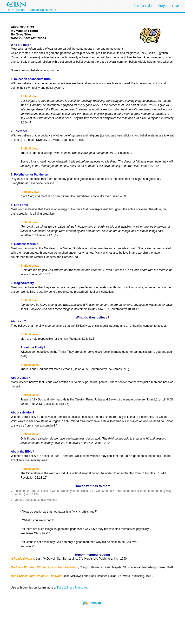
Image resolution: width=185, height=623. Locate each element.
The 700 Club (143, 6)
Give (175, 6)
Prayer (163, 6)
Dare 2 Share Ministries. (72, 587)
